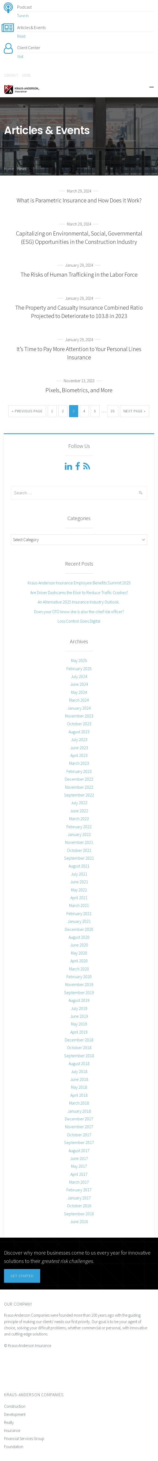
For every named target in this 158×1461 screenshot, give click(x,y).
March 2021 (79, 905)
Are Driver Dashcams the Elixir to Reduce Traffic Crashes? (79, 592)
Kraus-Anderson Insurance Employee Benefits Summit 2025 (79, 582)
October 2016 (79, 1205)
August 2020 (79, 937)
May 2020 (79, 953)
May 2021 (79, 889)
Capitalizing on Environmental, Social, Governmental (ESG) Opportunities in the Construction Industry (79, 237)
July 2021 (79, 874)
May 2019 (79, 1024)
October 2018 (79, 1047)
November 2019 (79, 984)
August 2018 (79, 1063)
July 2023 (79, 739)
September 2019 (79, 992)
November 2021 (79, 842)
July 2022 (79, 802)
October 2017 (79, 1134)
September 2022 (79, 795)
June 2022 (79, 810)
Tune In (23, 15)
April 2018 (79, 1095)
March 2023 (79, 763)
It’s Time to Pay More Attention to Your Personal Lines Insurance (79, 353)
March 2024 (79, 700)
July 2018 (79, 1071)
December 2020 (79, 929)
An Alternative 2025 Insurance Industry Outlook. (79, 602)
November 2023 (79, 716)
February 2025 (79, 668)
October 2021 (79, 850)
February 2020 (79, 976)
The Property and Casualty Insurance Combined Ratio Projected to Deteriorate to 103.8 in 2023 (79, 312)
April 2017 (79, 1174)
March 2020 (79, 968)
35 (113, 411)
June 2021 (79, 881)
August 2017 (79, 1150)
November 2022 (79, 787)
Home (9, 168)
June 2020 (79, 945)
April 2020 (79, 960)
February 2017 (79, 1189)
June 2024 (79, 684)
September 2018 (79, 1055)
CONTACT (11, 75)
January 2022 (79, 834)
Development (14, 1414)
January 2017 (79, 1198)
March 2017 (79, 1182)
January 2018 (79, 1111)
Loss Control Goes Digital (79, 621)
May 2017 (79, 1166)
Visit (20, 56)
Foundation (13, 1446)
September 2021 (79, 858)
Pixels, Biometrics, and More (79, 390)
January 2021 (79, 921)
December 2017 (79, 1118)
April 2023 (79, 755)
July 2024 (79, 676)
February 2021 (79, 913)
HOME (26, 75)
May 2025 (79, 660)
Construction (14, 1406)
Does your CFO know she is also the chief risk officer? (79, 611)
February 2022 (79, 826)
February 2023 (79, 771)
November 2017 (79, 1126)
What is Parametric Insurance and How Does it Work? (79, 200)
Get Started (22, 1275)
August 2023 (79, 731)
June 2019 (79, 1016)
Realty (9, 1422)
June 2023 (79, 747)
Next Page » (134, 411)
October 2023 (79, 723)
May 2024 (79, 692)
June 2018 (79, 1079)
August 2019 (79, 1000)
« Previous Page (27, 411)
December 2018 (79, 1039)
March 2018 (79, 1103)
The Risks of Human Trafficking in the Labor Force (79, 274)
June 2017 (79, 1158)
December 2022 (79, 779)
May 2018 (79, 1087)
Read (21, 36)
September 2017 (79, 1142)
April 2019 (79, 1032)
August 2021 (79, 866)
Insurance (12, 1430)
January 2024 (79, 708)
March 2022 (79, 818)
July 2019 (79, 1008)
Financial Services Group (24, 1438)
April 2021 (79, 897)
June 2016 (79, 1221)
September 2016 (79, 1213)
